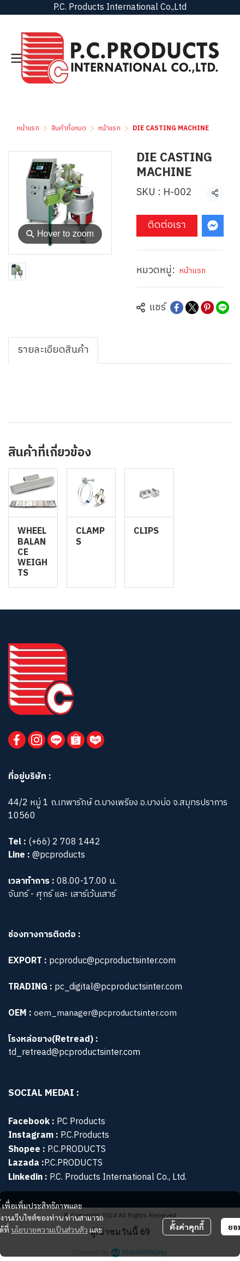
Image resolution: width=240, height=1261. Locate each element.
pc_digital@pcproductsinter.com (118, 987)
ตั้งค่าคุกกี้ (187, 1227)
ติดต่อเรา (167, 225)
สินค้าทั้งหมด (68, 128)
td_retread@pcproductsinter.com (74, 1052)
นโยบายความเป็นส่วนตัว (49, 1229)
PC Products (81, 1121)
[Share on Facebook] (176, 307)
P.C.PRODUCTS (76, 1149)
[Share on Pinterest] (207, 307)
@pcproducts (57, 855)
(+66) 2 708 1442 (64, 842)
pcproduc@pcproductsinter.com (112, 961)
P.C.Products (85, 1135)
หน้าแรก (28, 128)
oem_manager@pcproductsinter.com (105, 1013)
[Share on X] (192, 307)
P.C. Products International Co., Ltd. (118, 1177)
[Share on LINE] (222, 307)
